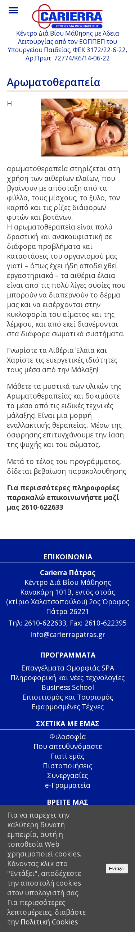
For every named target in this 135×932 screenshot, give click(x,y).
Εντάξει (117, 868)
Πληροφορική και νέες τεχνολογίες (67, 677)
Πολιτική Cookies (49, 922)
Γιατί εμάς (67, 756)
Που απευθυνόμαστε (67, 746)
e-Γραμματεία (67, 785)
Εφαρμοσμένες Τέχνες (68, 706)
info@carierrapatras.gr (67, 634)
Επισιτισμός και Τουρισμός (67, 697)
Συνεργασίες (67, 775)
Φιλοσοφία (67, 736)
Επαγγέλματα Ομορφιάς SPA (67, 668)
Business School (67, 687)
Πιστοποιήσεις (67, 765)
